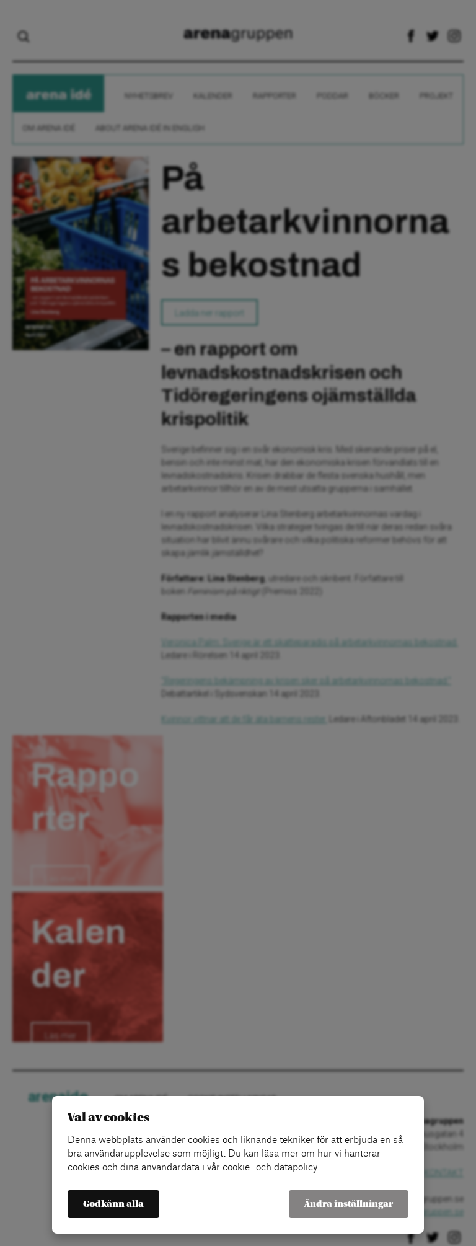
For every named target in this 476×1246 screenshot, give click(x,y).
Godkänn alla (113, 1204)
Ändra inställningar (348, 1204)
